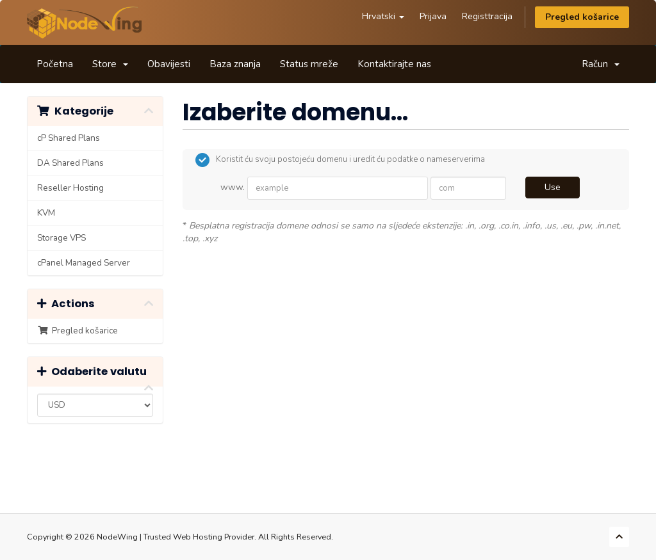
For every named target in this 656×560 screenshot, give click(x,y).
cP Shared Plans (68, 138)
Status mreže (309, 64)
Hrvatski (383, 16)
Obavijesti (168, 64)
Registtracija (487, 16)
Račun (600, 64)
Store (110, 64)
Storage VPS (61, 238)
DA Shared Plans (70, 163)
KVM (46, 213)
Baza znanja (235, 64)
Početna (55, 64)
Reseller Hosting (70, 188)
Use (553, 187)
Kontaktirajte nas (394, 64)
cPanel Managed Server (83, 263)
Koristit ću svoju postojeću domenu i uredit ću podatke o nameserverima (340, 160)
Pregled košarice (582, 17)
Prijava (433, 16)
